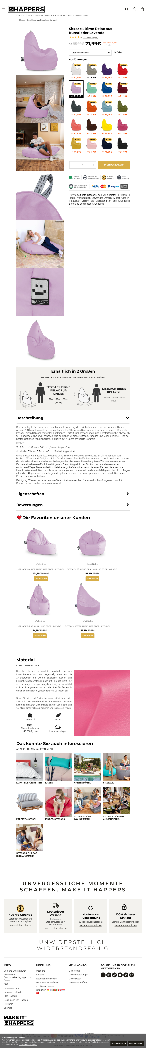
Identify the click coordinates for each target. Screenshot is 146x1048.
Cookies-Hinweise (45, 987)
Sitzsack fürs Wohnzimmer (82, 818)
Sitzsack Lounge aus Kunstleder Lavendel (40, 569)
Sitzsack (108, 782)
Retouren (8, 1004)
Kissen (49, 782)
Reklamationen (11, 988)
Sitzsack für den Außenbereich (113, 818)
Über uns (40, 971)
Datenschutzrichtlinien (47, 983)
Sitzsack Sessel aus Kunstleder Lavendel (87, 626)
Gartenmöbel (82, 782)
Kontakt (40, 975)
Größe (118, 52)
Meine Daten (74, 979)
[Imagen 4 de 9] (116, 767)
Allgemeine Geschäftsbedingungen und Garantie (17, 978)
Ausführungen (78, 59)
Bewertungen (90, 37)
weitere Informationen (20, 925)
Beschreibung (29, 418)
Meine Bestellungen (78, 975)
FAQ (6, 984)
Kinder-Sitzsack (55, 819)
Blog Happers (10, 996)
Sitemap (8, 1008)
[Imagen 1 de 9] (29, 767)
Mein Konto (74, 971)
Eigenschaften (30, 494)
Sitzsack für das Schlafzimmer (26, 855)
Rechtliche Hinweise (46, 979)
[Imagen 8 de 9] (116, 801)
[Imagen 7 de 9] (87, 801)
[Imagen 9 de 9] (29, 837)
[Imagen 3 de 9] (87, 767)
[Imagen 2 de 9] (58, 767)
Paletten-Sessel (26, 819)
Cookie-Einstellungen (55, 1044)
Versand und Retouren (15, 971)
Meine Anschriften (77, 983)
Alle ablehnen (134, 1043)
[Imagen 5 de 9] (29, 802)
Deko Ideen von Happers (16, 1000)
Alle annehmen (113, 1043)
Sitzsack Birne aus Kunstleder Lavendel (39, 626)
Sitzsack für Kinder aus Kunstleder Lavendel (92, 569)
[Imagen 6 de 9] (58, 802)
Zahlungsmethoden (13, 992)
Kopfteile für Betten (29, 782)
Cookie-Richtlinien (36, 1042)
